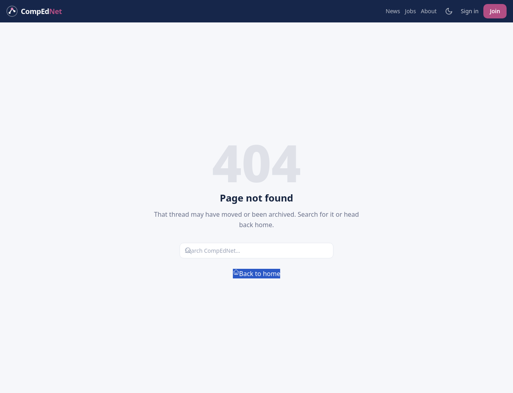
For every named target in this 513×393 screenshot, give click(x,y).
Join (495, 11)
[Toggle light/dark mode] (449, 11)
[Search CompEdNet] (256, 250)
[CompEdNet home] (34, 11)
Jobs (410, 11)
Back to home (257, 273)
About (429, 11)
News (393, 11)
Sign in (470, 11)
